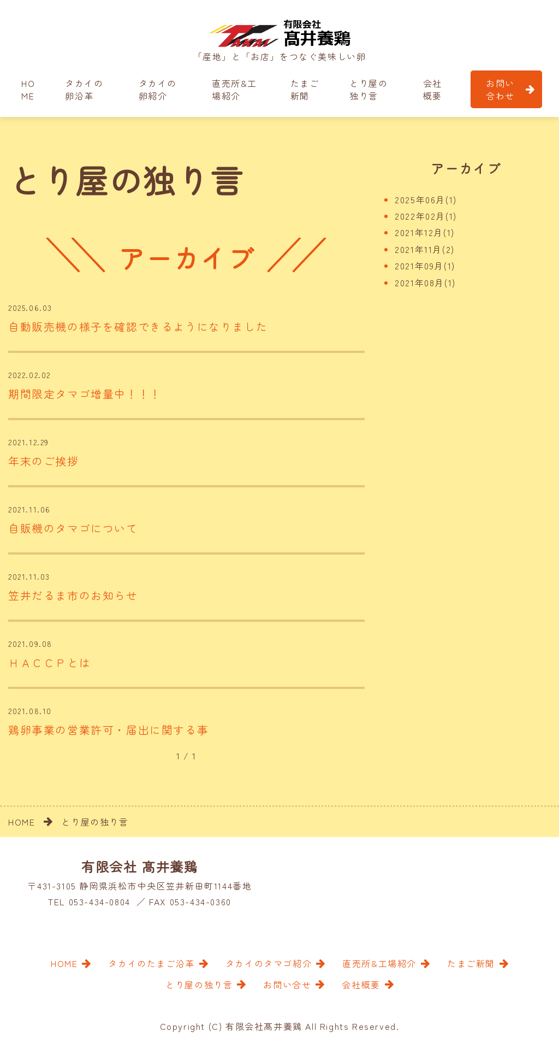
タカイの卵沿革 (84, 89)
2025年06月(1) (426, 199)
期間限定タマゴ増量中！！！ (85, 394)
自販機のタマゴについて (73, 529)
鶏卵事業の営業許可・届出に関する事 (108, 731)
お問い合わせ (500, 89)
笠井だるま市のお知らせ (73, 596)
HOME (28, 89)
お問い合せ (287, 985)
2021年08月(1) (425, 282)
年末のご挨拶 (43, 461)
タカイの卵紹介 (158, 89)
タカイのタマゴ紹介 (268, 963)
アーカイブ (466, 168)
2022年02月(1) (426, 215)
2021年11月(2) (425, 249)
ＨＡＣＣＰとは (49, 663)
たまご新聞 (304, 89)
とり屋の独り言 (368, 89)
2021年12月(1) (425, 232)
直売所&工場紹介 (234, 89)
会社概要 (432, 89)
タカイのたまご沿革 (151, 963)
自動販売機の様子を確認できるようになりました (137, 327)
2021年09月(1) (425, 265)
